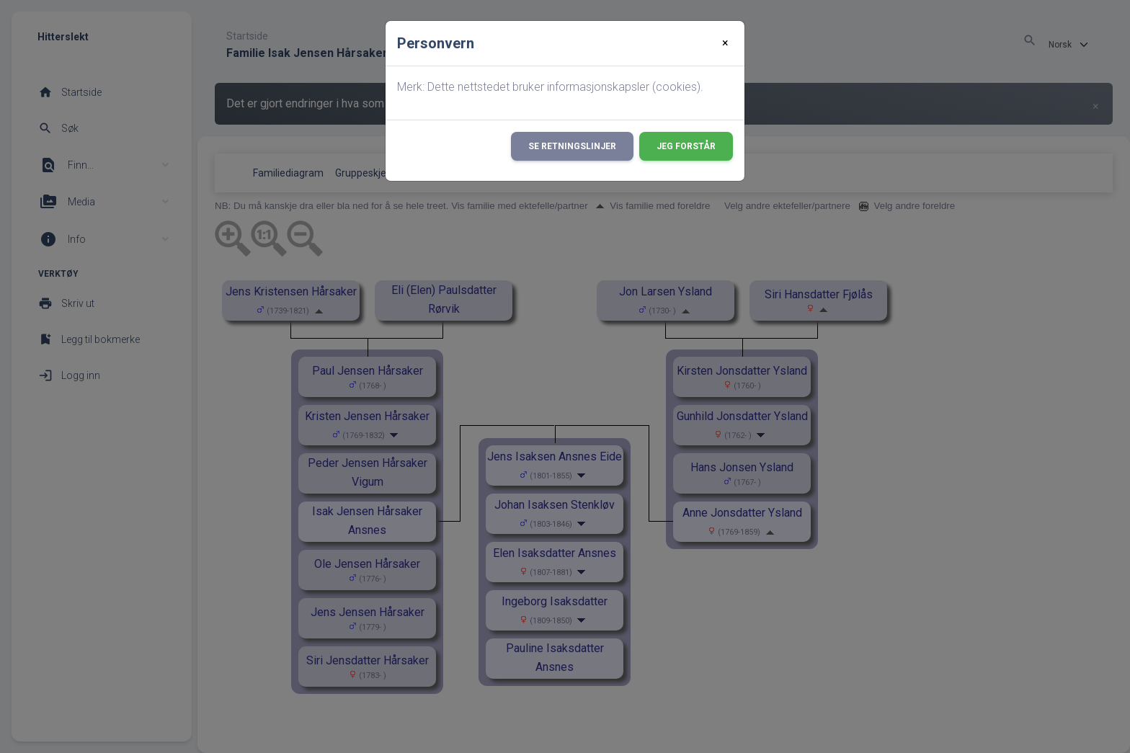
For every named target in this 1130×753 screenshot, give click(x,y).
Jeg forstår (686, 146)
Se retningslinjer (572, 146)
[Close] (725, 43)
